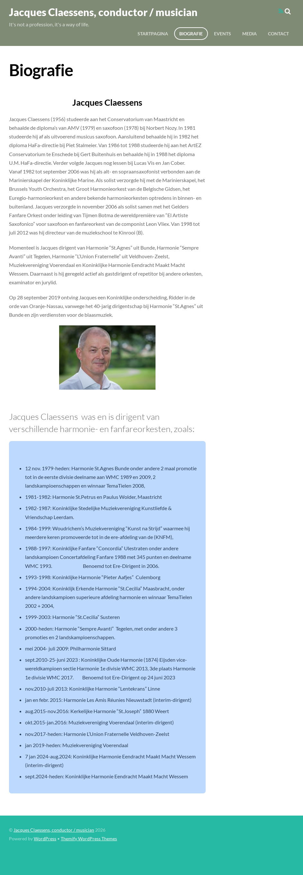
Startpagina (153, 33)
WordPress (45, 838)
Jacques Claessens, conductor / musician (53, 830)
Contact (278, 33)
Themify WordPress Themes (89, 838)
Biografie (191, 33)
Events (222, 33)
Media (249, 33)
